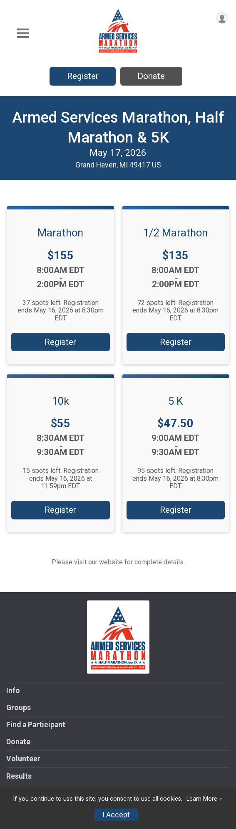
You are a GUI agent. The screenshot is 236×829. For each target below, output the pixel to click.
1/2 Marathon (175, 233)
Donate (151, 76)
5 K (175, 401)
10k (60, 401)
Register (83, 76)
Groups (18, 708)
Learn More (201, 798)
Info (13, 690)
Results (19, 776)
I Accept (116, 815)
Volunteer (23, 759)
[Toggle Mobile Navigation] (23, 33)
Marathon (60, 233)
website (111, 562)
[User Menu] (222, 18)
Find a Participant (35, 725)
